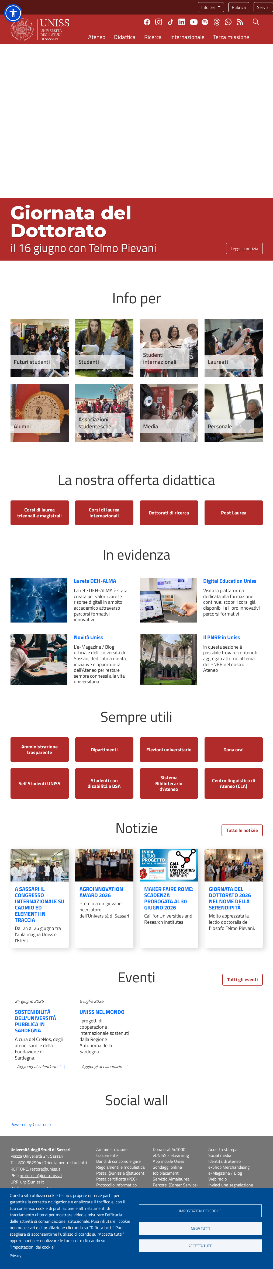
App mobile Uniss (168, 1161)
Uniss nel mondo (102, 1012)
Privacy (15, 1255)
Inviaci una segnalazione (230, 1185)
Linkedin (181, 22)
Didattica (125, 37)
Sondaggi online (167, 1167)
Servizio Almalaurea (171, 1179)
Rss (239, 22)
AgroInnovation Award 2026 (101, 892)
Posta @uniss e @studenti (121, 1173)
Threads (216, 22)
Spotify (205, 22)
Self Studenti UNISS (39, 783)
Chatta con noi (228, 22)
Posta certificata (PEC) (116, 1179)
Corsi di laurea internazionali (104, 512)
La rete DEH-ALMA (95, 581)
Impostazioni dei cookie (200, 1211)
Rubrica (239, 7)
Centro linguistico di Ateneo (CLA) (233, 783)
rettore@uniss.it (45, 1169)
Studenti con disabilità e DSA (104, 783)
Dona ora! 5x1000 (169, 1149)
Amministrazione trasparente (39, 749)
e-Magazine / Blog (225, 1173)
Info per (208, 7)
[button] (13, 13)
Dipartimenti (104, 749)
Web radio (217, 1179)
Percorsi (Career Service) (175, 1185)
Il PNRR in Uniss (221, 637)
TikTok (170, 22)
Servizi (263, 7)
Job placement (166, 1173)
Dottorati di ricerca (169, 512)
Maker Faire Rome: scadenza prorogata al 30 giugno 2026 (168, 898)
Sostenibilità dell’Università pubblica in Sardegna (35, 1021)
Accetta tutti (200, 1246)
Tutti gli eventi (242, 979)
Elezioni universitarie (168, 749)
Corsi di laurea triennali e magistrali (39, 512)
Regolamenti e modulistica (120, 1167)
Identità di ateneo (224, 1161)
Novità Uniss (88, 637)
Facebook (147, 22)
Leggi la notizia (244, 248)
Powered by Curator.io (31, 1124)
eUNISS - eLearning (171, 1155)
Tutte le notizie (242, 830)
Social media (219, 1155)
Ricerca (153, 37)
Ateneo (96, 37)
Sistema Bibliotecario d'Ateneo (168, 783)
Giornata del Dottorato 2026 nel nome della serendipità (230, 898)
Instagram (158, 22)
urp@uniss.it (32, 1182)
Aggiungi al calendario (37, 1066)
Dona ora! (233, 749)
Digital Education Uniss (229, 581)
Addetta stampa (222, 1149)
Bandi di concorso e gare (118, 1161)
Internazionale (187, 37)
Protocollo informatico (116, 1185)
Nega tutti (200, 1228)
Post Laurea (233, 512)
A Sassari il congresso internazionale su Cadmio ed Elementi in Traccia (39, 904)
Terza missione (231, 37)
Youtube (194, 22)
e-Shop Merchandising (229, 1167)
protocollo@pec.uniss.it (41, 1175)
